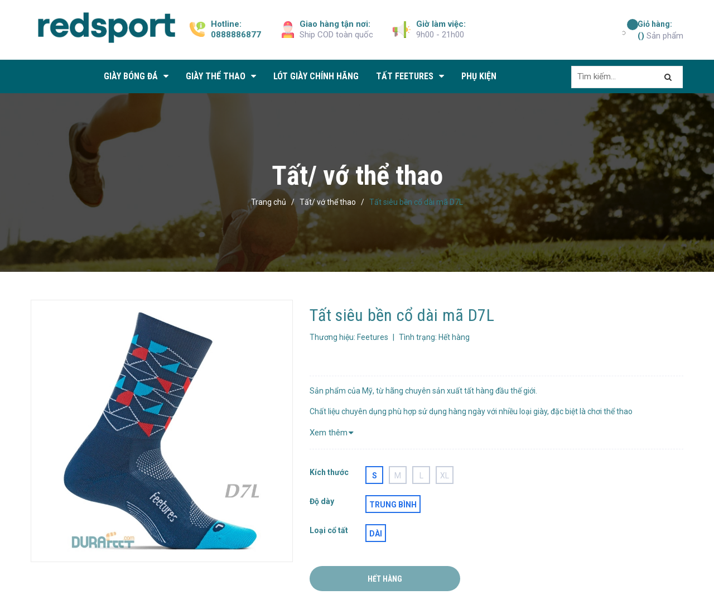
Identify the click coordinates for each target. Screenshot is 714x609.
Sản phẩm (660, 29)
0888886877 (236, 35)
